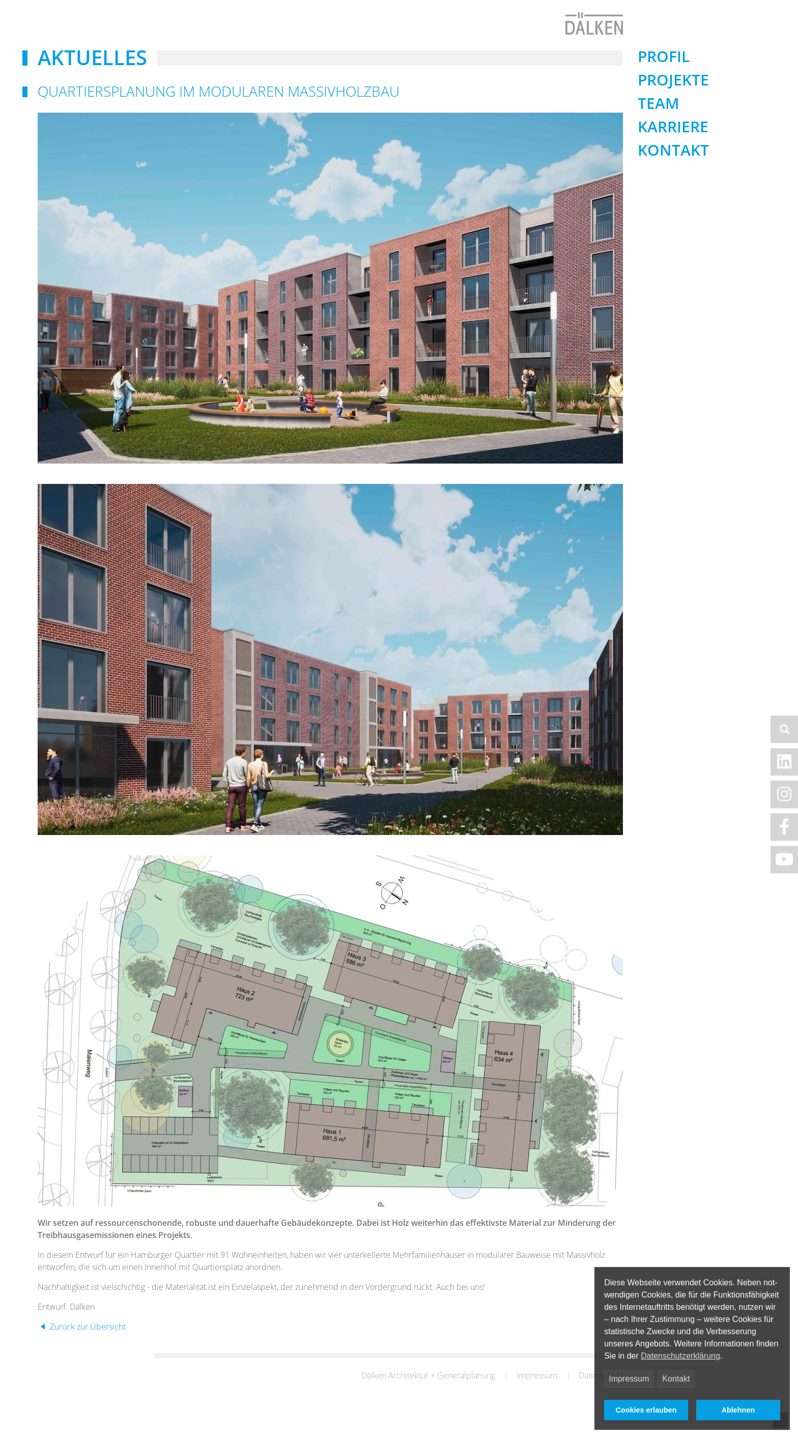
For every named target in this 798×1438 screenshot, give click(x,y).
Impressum (629, 1378)
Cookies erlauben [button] (646, 1410)
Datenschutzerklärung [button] (680, 1355)
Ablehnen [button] (738, 1410)
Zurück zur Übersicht (87, 1347)
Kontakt (676, 1378)
